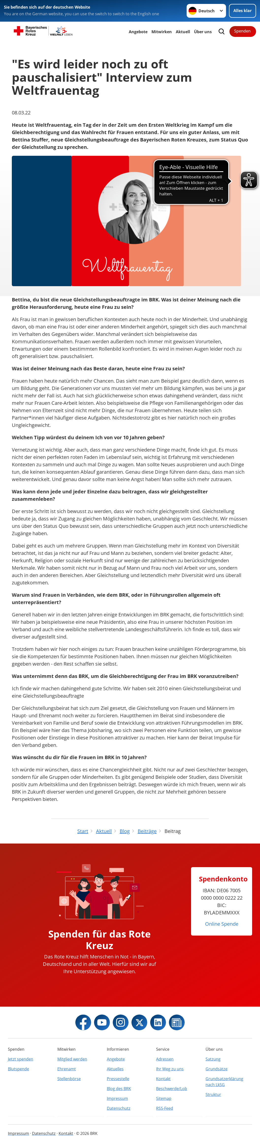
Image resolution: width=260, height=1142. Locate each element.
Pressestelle (118, 1078)
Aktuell (183, 31)
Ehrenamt (66, 1069)
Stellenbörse (69, 1078)
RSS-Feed (164, 1108)
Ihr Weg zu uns (170, 1069)
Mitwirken (161, 31)
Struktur (213, 1094)
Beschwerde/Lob (171, 1088)
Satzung (213, 1059)
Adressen (165, 1059)
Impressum (117, 1098)
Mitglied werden (72, 1059)
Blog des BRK (119, 1088)
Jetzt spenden (20, 1059)
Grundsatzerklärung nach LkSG (224, 1081)
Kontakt (163, 1078)
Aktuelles (115, 1069)
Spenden (242, 31)
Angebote (138, 31)
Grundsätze (217, 1069)
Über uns (203, 31)
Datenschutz (118, 1108)
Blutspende (18, 1069)
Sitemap (163, 1098)
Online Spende (221, 924)
